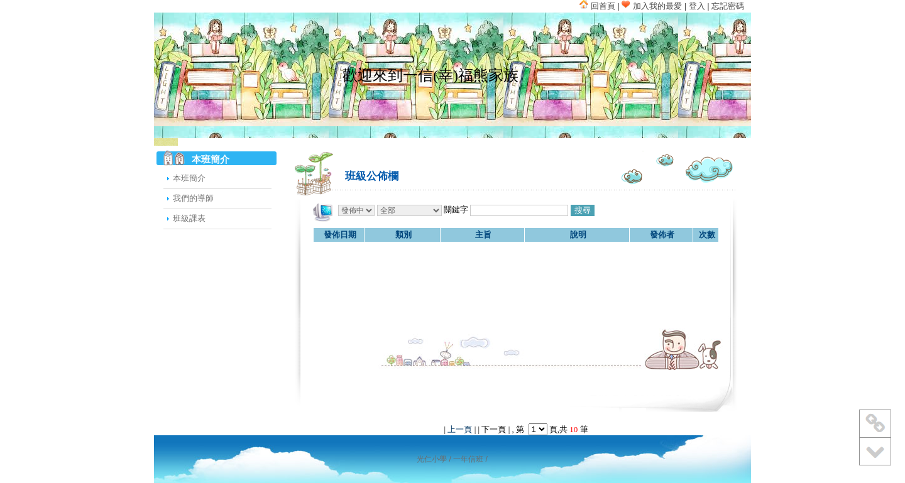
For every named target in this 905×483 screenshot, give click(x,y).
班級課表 (189, 218)
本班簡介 (189, 178)
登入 (697, 6)
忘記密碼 (727, 6)
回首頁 (597, 6)
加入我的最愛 (652, 6)
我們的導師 (193, 198)
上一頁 (460, 429)
